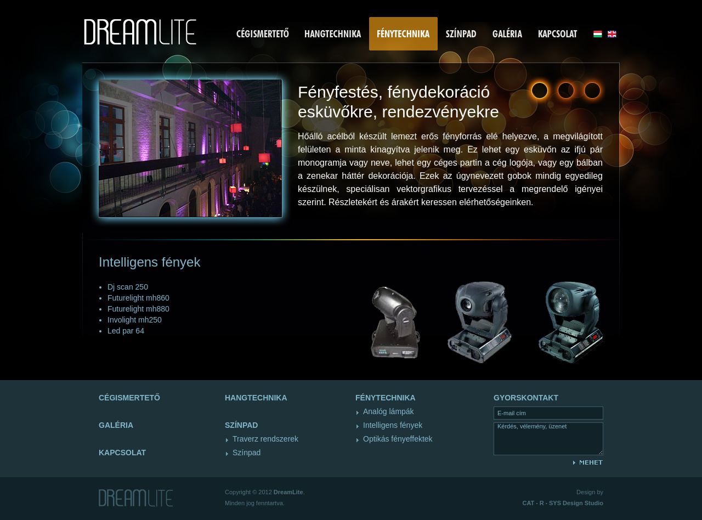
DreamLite (288, 492)
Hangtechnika (256, 397)
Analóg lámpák (388, 411)
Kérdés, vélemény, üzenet (548, 438)
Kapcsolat (122, 452)
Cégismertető (129, 397)
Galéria (116, 425)
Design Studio (563, 503)
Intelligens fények (392, 425)
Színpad (247, 452)
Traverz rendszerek (265, 438)
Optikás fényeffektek (398, 438)
